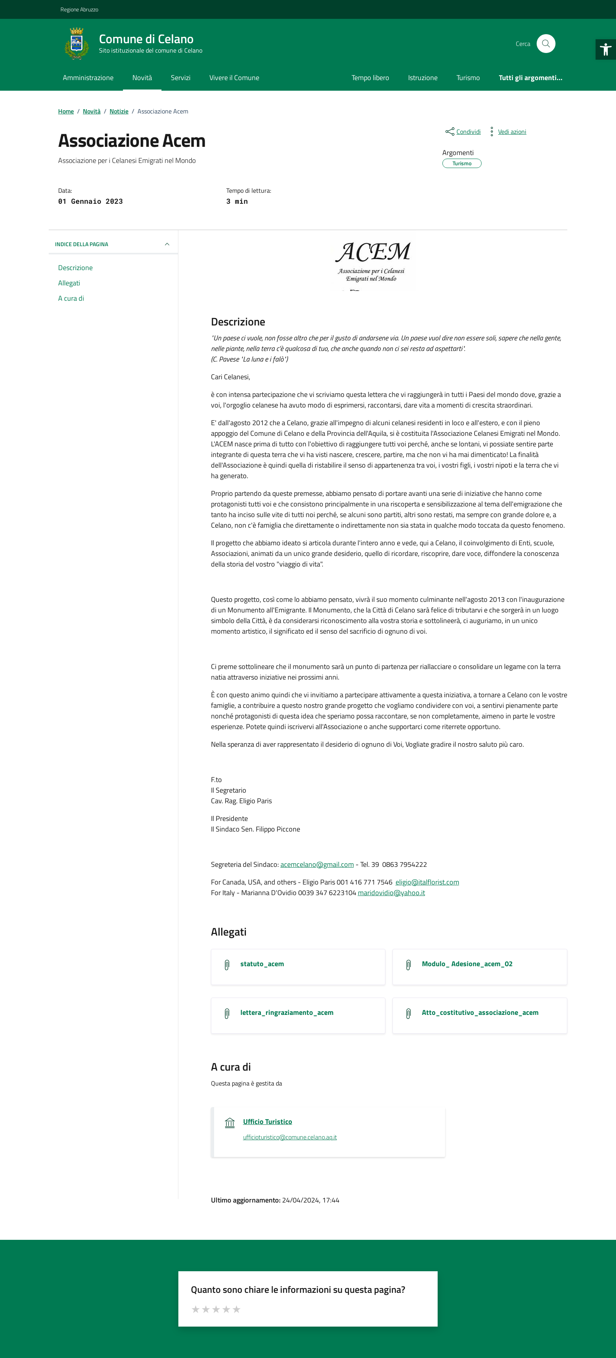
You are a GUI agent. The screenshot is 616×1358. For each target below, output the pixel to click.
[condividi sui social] (462, 131)
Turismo (468, 77)
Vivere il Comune (234, 77)
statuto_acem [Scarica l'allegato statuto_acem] (262, 964)
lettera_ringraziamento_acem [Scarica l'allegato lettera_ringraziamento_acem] (287, 1012)
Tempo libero (370, 77)
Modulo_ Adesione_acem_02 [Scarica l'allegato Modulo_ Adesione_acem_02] (467, 964)
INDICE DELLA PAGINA (113, 244)
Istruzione (423, 77)
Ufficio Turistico (267, 1122)
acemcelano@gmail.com (317, 864)
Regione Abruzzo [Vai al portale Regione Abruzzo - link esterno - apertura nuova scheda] (79, 9)
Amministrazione (88, 77)
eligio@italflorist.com (427, 882)
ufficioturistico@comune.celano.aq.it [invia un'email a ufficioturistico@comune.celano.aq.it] (290, 1137)
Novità (142, 77)
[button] (606, 49)
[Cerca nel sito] (546, 43)
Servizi (181, 77)
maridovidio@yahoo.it (391, 892)
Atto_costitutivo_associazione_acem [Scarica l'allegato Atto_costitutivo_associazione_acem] (480, 1012)
